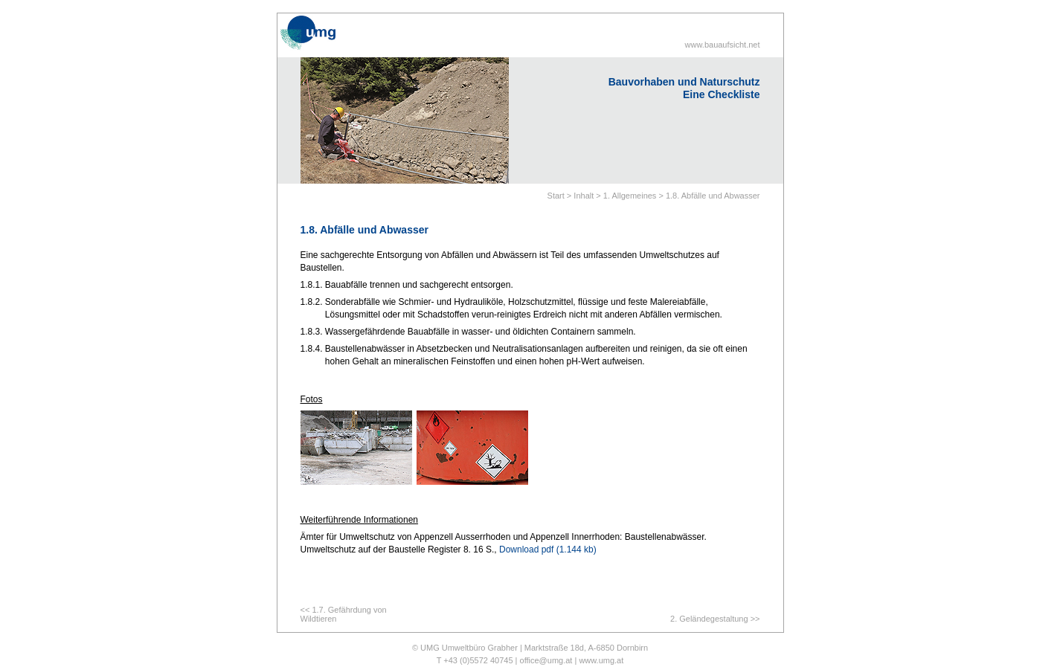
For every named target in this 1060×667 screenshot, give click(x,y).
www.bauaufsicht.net (722, 44)
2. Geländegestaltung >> (714, 618)
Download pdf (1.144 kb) (548, 549)
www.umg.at (601, 660)
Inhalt (584, 195)
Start (556, 195)
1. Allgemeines (630, 195)
